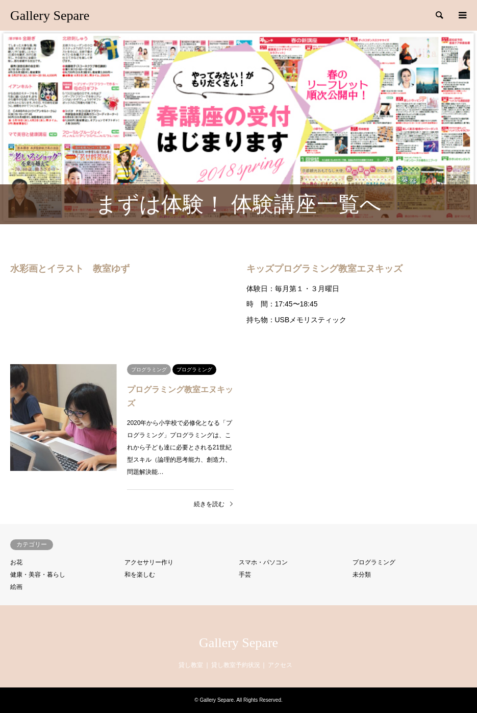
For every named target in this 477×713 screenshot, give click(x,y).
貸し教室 (191, 665)
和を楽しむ (139, 574)
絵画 (16, 586)
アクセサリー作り (148, 562)
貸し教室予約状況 (235, 665)
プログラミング (374, 562)
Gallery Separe (238, 642)
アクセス (280, 665)
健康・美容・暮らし (37, 574)
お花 (16, 562)
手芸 (245, 574)
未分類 (362, 574)
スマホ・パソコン (263, 562)
